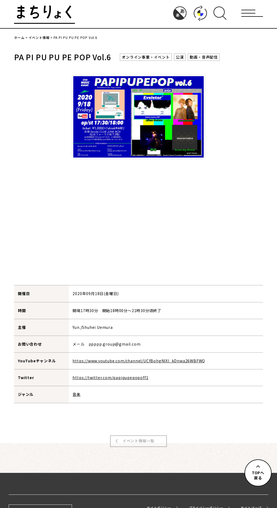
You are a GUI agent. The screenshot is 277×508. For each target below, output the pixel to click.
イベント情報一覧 (138, 437)
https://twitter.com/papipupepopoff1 (110, 377)
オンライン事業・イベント (146, 57)
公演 (180, 57)
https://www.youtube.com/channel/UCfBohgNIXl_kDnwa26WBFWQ (138, 360)
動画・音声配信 (204, 57)
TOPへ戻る (258, 475)
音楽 (76, 394)
